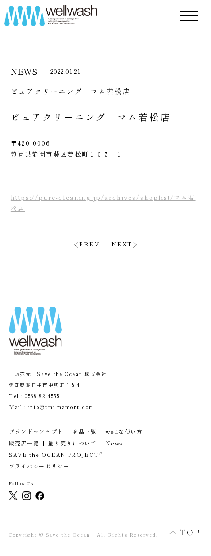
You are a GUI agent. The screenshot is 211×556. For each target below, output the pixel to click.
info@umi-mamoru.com (61, 406)
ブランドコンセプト (36, 431)
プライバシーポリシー (39, 466)
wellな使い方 (124, 431)
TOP (180, 532)
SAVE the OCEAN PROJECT (55, 454)
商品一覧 (85, 431)
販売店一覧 (24, 443)
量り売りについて (72, 443)
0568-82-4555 (42, 395)
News (114, 443)
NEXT (122, 244)
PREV (89, 244)
